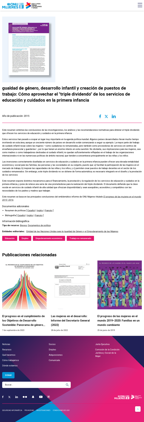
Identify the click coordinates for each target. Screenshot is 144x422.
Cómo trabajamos (10, 360)
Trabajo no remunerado (80, 238)
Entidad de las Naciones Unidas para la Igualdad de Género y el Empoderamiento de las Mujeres (72, 231)
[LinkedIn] (16, 397)
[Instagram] (48, 397)
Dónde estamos (10, 365)
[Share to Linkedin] (113, 116)
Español (31, 210)
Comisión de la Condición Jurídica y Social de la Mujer (107, 352)
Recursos (6, 349)
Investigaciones (43, 410)
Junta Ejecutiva (102, 344)
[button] (138, 409)
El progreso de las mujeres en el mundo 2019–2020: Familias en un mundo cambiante (118, 321)
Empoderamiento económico (49, 238)
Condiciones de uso (61, 410)
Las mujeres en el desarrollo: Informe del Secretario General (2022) (70, 321)
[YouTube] (40, 397)
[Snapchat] (33, 397)
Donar (8, 375)
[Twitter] (9, 397)
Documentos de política (39, 225)
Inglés (40, 210)
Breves (23, 225)
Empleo (25, 238)
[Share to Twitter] (106, 116)
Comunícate (54, 360)
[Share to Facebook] (100, 116)
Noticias (6, 344)
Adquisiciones (55, 355)
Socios (52, 344)
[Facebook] (2, 397)
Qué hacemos (8, 355)
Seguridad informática (12, 410)
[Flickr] (25, 397)
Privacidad (29, 410)
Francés (48, 210)
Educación (10, 238)
